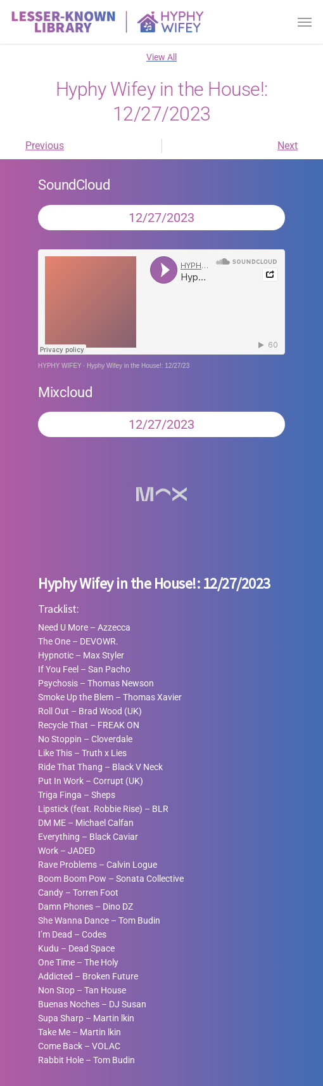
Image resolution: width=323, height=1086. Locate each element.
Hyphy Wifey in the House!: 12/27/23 (138, 365)
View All (161, 57)
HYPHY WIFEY (60, 365)
